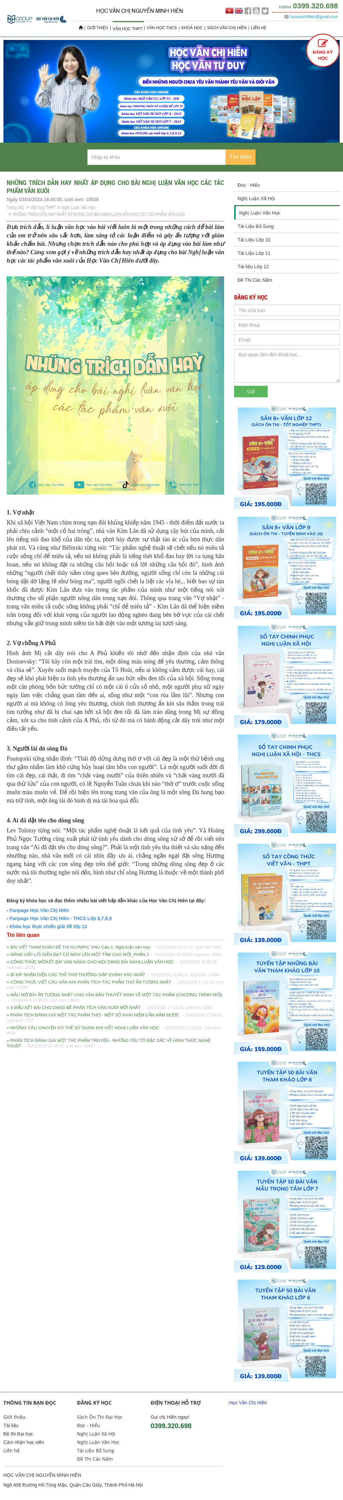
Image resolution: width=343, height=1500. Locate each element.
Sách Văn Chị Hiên (227, 28)
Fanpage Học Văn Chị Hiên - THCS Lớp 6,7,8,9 (60, 918)
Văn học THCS (162, 28)
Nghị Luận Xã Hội (256, 198)
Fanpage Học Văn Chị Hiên (39, 910)
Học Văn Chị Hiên (248, 1402)
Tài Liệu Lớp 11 (253, 253)
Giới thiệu (97, 28)
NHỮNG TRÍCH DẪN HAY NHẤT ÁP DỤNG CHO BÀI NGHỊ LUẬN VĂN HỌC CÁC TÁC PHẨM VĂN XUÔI (99, 214)
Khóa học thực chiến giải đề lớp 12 (48, 926)
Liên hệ (258, 28)
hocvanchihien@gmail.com (314, 16)
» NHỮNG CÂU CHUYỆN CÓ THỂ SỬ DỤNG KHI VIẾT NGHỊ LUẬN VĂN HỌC (114, 1031)
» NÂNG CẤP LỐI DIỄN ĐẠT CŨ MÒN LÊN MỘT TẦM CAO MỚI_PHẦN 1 (114, 954)
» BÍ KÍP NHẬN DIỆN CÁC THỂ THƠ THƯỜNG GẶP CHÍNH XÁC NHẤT (113, 974)
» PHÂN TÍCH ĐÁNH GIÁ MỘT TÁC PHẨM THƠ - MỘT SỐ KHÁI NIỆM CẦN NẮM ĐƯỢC (115, 1018)
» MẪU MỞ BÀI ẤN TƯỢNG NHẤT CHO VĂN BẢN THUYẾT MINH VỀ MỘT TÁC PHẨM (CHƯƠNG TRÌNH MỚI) (114, 998)
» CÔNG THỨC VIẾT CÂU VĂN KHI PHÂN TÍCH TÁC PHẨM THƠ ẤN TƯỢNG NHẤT (115, 985)
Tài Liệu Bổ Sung (255, 226)
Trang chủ (15, 207)
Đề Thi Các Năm (254, 280)
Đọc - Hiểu (248, 185)
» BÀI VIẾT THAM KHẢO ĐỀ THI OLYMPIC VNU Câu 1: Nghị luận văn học (114, 947)
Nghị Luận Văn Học (78, 207)
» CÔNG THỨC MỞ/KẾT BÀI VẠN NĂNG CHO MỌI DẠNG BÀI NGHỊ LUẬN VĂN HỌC (112, 965)
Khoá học (192, 28)
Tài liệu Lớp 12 (253, 266)
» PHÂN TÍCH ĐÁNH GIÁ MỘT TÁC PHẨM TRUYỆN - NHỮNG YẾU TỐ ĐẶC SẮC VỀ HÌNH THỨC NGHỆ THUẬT (108, 1043)
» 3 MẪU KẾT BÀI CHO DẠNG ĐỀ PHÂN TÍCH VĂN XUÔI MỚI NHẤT (110, 1007)
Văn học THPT (127, 29)
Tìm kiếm (240, 157)
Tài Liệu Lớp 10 (253, 239)
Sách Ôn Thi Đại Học (100, 1417)
